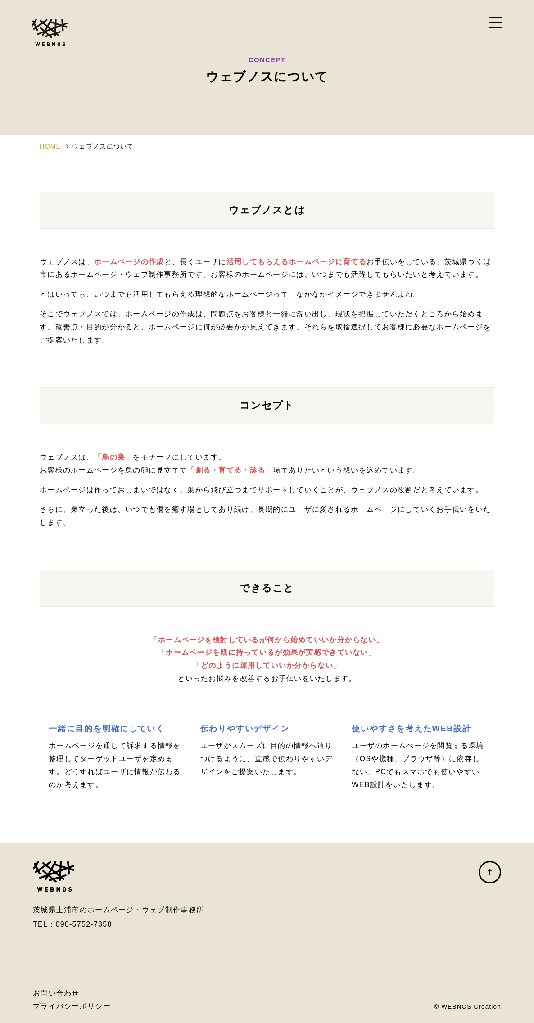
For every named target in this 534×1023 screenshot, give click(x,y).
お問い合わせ (56, 993)
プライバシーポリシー (72, 1006)
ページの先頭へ (490, 872)
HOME (50, 146)
